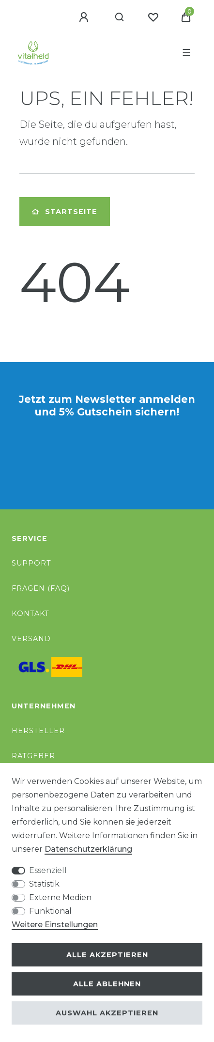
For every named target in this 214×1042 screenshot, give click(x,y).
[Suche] (120, 17)
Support (31, 563)
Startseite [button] (64, 211)
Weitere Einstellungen (55, 924)
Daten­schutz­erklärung (88, 849)
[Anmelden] (85, 17)
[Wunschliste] (153, 17)
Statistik (44, 884)
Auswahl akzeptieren (107, 1013)
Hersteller (38, 730)
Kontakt (30, 613)
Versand (31, 638)
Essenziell (48, 870)
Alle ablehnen (107, 984)
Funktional (50, 911)
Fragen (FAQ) (41, 588)
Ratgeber (33, 755)
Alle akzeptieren (107, 954)
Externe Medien (60, 897)
